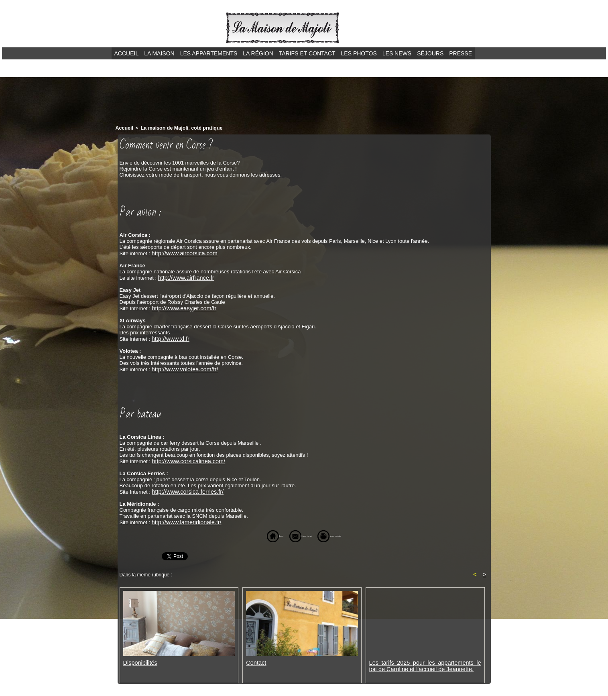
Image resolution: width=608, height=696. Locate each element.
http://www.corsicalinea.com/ (185, 458)
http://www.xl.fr (169, 337)
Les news (396, 53)
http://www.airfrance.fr (183, 276)
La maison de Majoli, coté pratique (174, 127)
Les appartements (209, 53)
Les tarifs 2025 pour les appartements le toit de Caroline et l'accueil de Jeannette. (425, 662)
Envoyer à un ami (290, 532)
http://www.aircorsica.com (181, 252)
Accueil (126, 53)
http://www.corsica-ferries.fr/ (184, 488)
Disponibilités (138, 659)
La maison (159, 53)
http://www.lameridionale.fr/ (183, 518)
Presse (460, 53)
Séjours (430, 53)
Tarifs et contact (307, 53)
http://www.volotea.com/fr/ (181, 367)
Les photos (359, 53)
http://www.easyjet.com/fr (181, 306)
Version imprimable (352, 532)
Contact (255, 659)
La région (258, 53)
